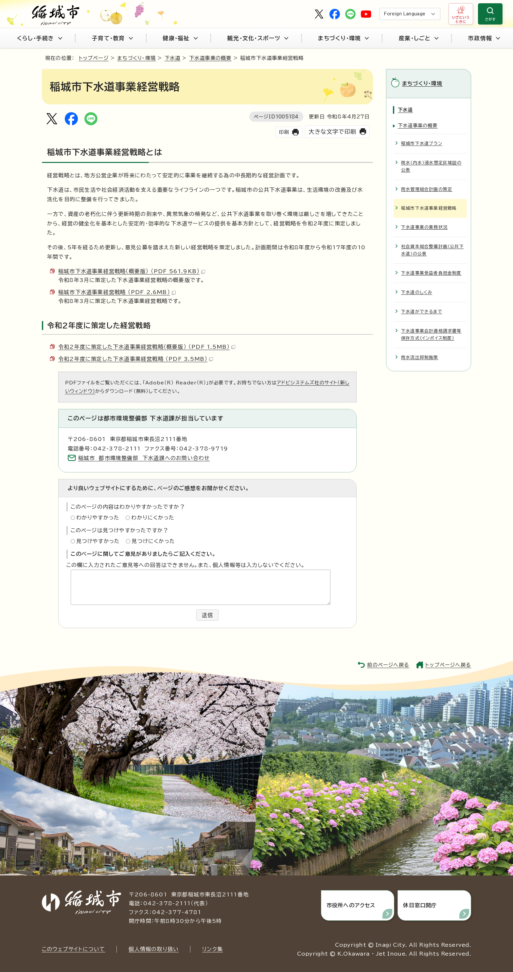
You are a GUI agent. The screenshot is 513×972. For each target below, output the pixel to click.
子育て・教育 (112, 38)
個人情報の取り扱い (154, 949)
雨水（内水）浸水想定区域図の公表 (431, 166)
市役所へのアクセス (351, 905)
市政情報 (484, 38)
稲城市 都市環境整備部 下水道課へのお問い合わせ (144, 458)
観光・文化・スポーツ (257, 38)
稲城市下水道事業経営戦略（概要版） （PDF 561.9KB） (131, 271)
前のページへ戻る (388, 665)
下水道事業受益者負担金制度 (431, 273)
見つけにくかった (153, 541)
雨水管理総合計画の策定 (426, 189)
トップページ (94, 58)
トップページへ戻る (448, 665)
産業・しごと (418, 38)
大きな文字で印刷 (332, 131)
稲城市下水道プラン (421, 143)
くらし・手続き (39, 38)
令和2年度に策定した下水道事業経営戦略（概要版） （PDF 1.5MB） (146, 346)
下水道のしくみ (416, 292)
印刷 (284, 132)
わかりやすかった (98, 517)
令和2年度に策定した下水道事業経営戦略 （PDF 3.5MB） (135, 359)
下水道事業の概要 (210, 58)
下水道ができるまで (421, 311)
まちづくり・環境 (343, 38)
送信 (207, 615)
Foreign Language (404, 14)
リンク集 (212, 949)
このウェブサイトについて (73, 949)
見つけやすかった (98, 541)
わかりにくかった (152, 517)
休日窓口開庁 (420, 905)
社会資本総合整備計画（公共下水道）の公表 (432, 250)
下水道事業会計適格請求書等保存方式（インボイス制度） (431, 334)
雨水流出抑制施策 (419, 357)
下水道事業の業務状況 (424, 227)
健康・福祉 (180, 38)
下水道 (173, 58)
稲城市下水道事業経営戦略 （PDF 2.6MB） (117, 292)
